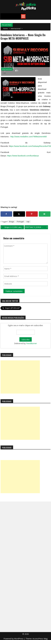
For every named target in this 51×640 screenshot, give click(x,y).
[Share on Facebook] (6, 214)
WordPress (19, 638)
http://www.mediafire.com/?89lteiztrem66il (28, 136)
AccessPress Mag (40, 638)
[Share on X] (19, 214)
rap (28, 221)
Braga (11, 221)
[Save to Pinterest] (32, 214)
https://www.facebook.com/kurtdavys (23, 156)
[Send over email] (45, 214)
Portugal (20, 221)
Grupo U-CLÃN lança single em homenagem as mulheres (14, 227)
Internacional (15, 28)
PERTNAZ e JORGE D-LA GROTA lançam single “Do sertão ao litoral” (36, 227)
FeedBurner (31, 343)
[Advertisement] (20, 377)
